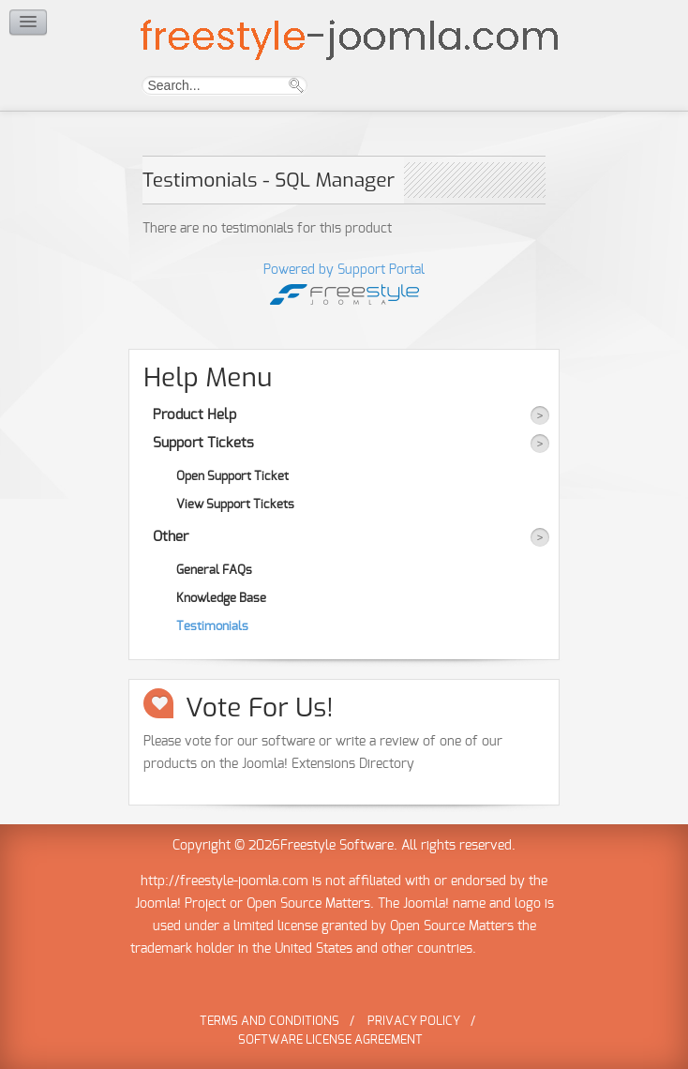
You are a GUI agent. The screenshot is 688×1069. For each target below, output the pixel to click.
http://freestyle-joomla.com (224, 881)
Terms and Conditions (269, 1022)
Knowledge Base (221, 598)
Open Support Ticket (232, 476)
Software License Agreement (330, 1040)
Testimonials (212, 626)
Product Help (194, 415)
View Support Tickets (235, 504)
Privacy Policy (413, 1022)
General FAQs (214, 570)
